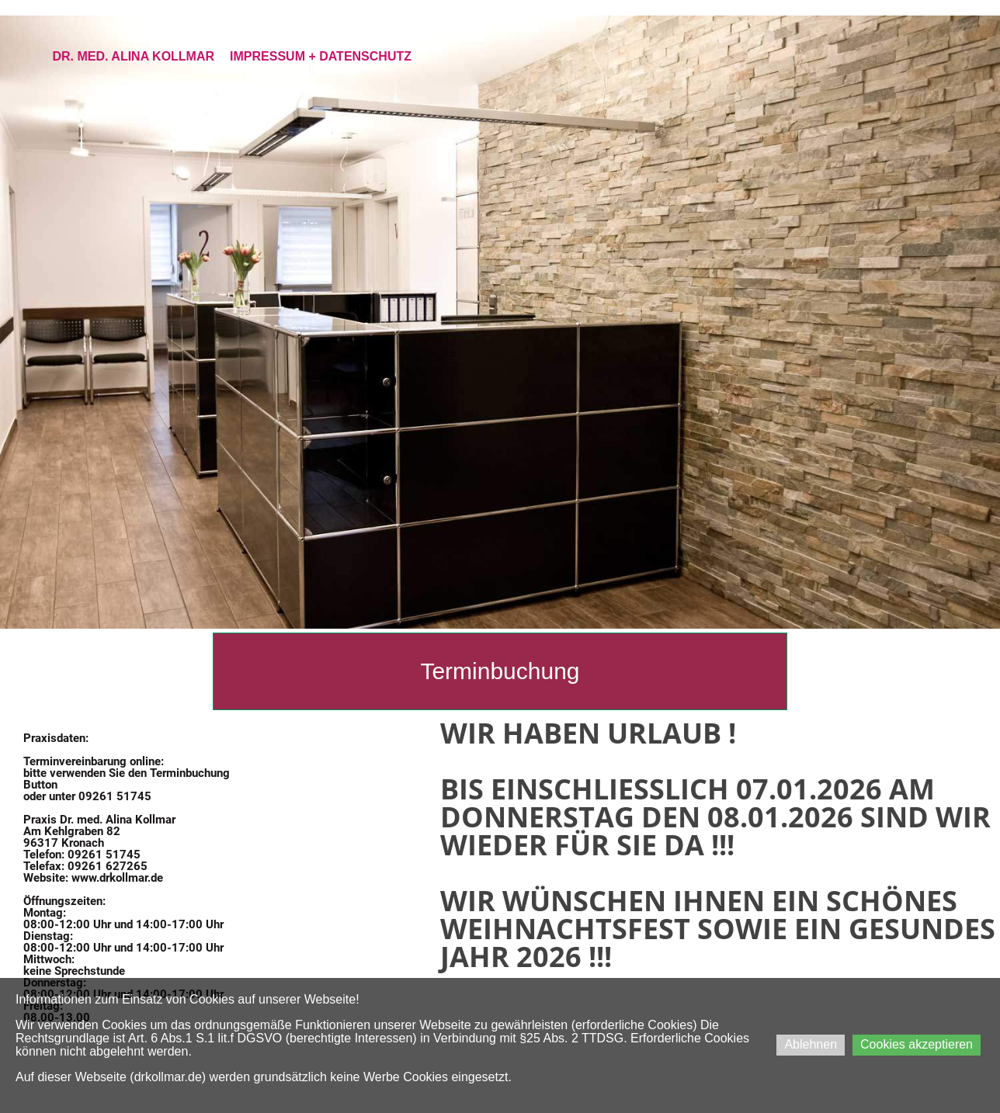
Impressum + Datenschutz (320, 56)
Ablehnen (810, 1044)
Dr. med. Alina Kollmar (133, 56)
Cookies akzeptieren (916, 1044)
